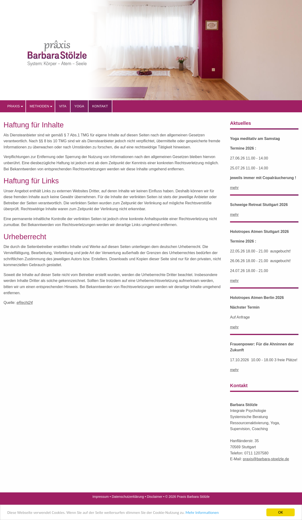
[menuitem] (14, 106)
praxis (13, 106)
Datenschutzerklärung (128, 497)
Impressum (100, 497)
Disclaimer (154, 497)
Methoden (39, 106)
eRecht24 (25, 303)
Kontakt (100, 106)
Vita (62, 106)
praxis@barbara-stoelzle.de (266, 459)
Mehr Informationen (202, 515)
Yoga (79, 106)
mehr (234, 188)
